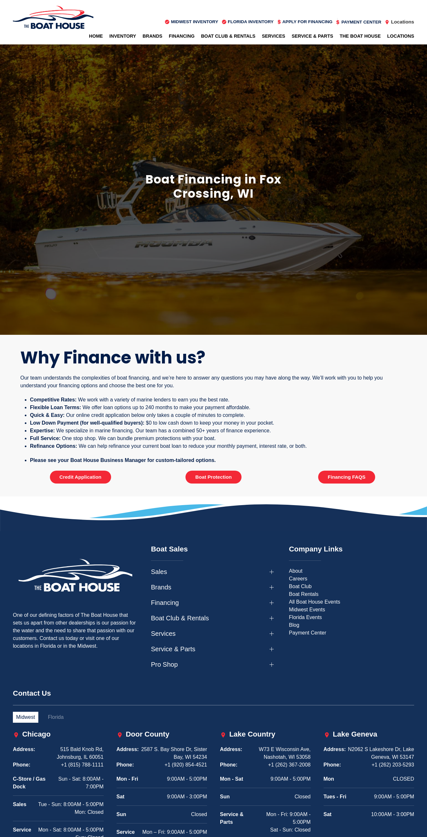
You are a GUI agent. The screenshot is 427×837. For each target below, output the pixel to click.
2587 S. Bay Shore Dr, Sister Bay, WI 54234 (174, 753)
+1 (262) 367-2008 (289, 764)
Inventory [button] (122, 36)
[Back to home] (53, 17)
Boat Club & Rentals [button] (228, 36)
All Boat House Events (314, 602)
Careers (298, 578)
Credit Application (80, 477)
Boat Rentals (303, 594)
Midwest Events (307, 609)
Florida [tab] (56, 717)
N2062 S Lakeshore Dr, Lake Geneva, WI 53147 (381, 753)
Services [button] (273, 36)
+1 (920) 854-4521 (186, 764)
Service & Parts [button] (312, 36)
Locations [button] (400, 36)
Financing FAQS (346, 477)
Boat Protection (213, 477)
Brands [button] (153, 36)
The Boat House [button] (360, 36)
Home (96, 36)
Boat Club (300, 586)
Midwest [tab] (25, 717)
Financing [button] (182, 36)
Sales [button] (159, 571)
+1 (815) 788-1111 (82, 764)
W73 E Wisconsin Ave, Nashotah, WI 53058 (285, 753)
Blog (294, 625)
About (295, 571)
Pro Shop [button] (164, 664)
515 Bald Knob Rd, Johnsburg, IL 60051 (80, 753)
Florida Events (305, 617)
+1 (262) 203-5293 (393, 764)
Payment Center (307, 632)
